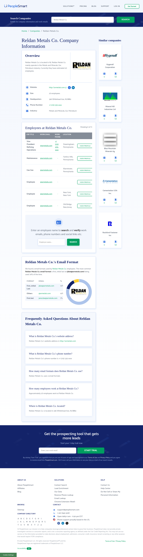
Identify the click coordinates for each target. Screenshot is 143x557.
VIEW (85, 146)
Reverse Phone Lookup (63, 495)
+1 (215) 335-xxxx (55, 105)
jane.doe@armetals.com (48, 298)
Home (24, 31)
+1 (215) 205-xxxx (57, 146)
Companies (35, 31)
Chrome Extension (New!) (64, 501)
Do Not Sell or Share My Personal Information (110, 493)
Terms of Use (92, 457)
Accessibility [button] (24, 548)
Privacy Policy (105, 457)
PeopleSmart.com (51, 460)
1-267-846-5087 (61, 513)
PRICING (83, 6)
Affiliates (21, 488)
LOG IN (117, 6)
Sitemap (20, 509)
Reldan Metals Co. (59, 268)
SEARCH (125, 19)
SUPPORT (105, 6)
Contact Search (60, 485)
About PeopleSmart (25, 485)
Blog (19, 491)
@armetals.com (46, 145)
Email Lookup (60, 498)
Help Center (105, 488)
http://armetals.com (57, 87)
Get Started (132, 6)
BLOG (94, 6)
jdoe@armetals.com (46, 286)
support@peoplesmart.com (66, 509)
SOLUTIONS (68, 6)
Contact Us (105, 485)
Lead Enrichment (61, 488)
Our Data (58, 491)
